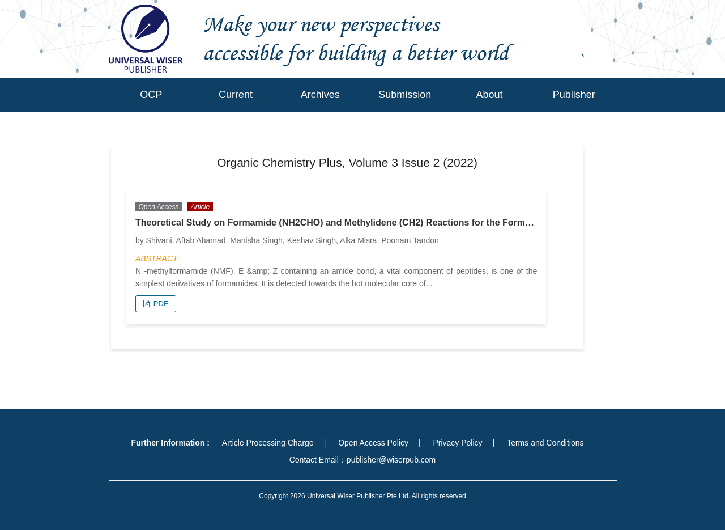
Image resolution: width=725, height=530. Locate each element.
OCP (151, 94)
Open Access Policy (373, 442)
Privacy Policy (457, 442)
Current (236, 94)
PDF (159, 303)
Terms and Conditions (545, 442)
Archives (320, 94)
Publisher (574, 94)
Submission (404, 94)
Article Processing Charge (268, 442)
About (489, 94)
